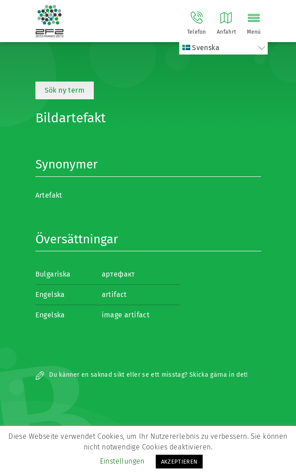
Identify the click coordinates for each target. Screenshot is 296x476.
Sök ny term (65, 90)
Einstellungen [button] (122, 461)
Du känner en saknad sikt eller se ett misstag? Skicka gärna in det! (141, 374)
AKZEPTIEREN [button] (179, 461)
